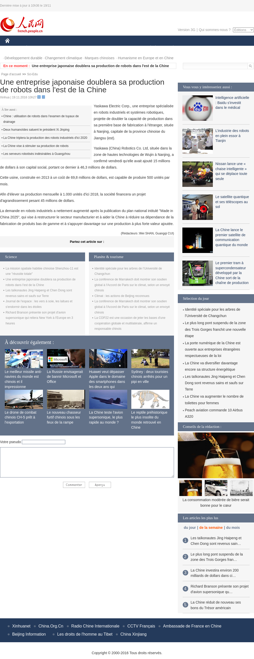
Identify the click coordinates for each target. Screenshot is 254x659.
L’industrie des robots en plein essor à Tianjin (232, 136)
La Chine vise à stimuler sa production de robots (36, 146)
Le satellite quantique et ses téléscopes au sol (232, 202)
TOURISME (212, 48)
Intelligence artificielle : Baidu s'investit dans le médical (232, 103)
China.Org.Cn (50, 626)
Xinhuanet (21, 626)
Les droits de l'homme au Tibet (84, 634)
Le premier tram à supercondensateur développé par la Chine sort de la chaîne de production (232, 273)
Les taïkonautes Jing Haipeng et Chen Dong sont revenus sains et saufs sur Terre (215, 383)
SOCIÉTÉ (148, 48)
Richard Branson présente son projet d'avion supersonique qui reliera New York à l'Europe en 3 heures (39, 318)
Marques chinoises (100, 58)
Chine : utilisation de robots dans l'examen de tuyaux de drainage (41, 119)
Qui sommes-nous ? (215, 30)
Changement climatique (63, 58)
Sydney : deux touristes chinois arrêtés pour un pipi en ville (149, 377)
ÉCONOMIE (35, 48)
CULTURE (125, 48)
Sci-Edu (32, 74)
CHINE (14, 48)
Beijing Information (29, 634)
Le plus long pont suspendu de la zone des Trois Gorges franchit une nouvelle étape (215, 329)
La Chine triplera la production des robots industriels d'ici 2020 (45, 138)
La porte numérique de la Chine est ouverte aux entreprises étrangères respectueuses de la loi (213, 349)
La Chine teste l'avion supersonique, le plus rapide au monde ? (106, 417)
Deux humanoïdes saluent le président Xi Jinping (36, 129)
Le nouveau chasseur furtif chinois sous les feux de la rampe (64, 417)
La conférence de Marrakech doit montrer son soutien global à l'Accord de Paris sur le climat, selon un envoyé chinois (132, 285)
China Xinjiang (133, 634)
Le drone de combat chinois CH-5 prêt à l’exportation (21, 417)
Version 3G (186, 30)
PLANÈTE (171, 48)
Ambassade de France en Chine (192, 626)
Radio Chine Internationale (95, 626)
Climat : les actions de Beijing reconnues (121, 296)
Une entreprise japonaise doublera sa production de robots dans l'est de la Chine (100, 66)
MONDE (59, 48)
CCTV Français (141, 626)
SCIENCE (102, 48)
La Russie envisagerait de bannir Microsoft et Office (65, 377)
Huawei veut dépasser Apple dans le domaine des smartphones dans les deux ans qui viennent (107, 382)
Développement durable (23, 58)
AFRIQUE (80, 48)
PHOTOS (236, 48)
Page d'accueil (11, 74)
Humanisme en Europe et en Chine (145, 58)
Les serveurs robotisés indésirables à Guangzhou (36, 154)
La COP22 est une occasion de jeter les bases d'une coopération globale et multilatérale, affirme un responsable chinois (129, 323)
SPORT (191, 48)
